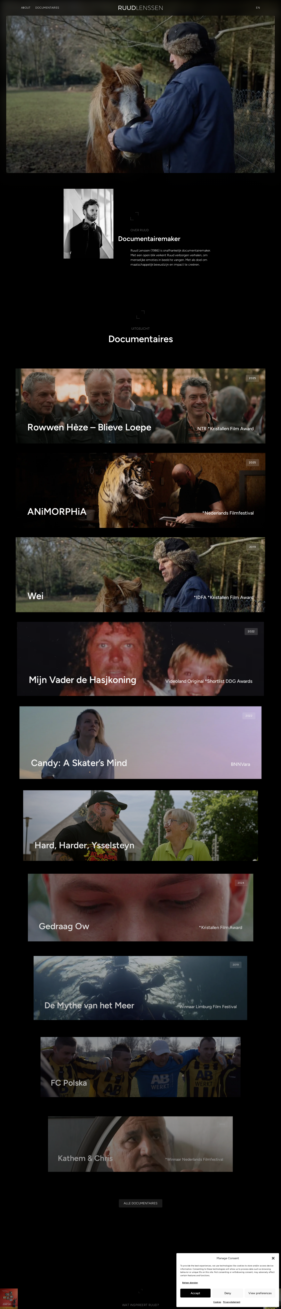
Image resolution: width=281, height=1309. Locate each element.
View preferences (260, 1293)
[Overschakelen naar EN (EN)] (258, 8)
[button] (273, 1258)
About (26, 7)
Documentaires (47, 7)
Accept (195, 1293)
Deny (227, 1293)
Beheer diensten (190, 1282)
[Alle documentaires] (140, 1201)
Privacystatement (231, 1302)
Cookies (217, 1302)
